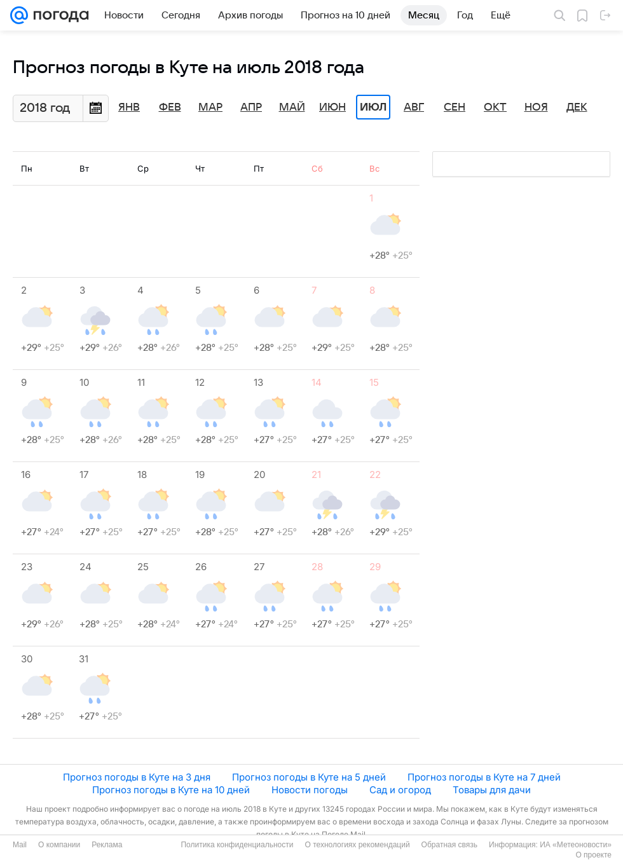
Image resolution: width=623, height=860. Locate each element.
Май (292, 107)
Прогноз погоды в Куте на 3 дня (136, 777)
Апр (251, 107)
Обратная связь (449, 844)
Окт (495, 107)
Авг (414, 107)
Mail (20, 844)
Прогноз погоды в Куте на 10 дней (171, 790)
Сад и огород (400, 790)
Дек (576, 107)
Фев (170, 107)
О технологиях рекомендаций (357, 844)
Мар (210, 107)
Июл (373, 107)
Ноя (536, 107)
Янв (129, 107)
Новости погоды (309, 790)
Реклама (107, 844)
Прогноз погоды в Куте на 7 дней (484, 777)
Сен (454, 107)
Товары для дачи (492, 790)
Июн (332, 107)
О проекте (593, 854)
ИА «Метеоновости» (576, 844)
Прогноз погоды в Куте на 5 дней (309, 777)
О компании (59, 844)
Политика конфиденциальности (237, 844)
